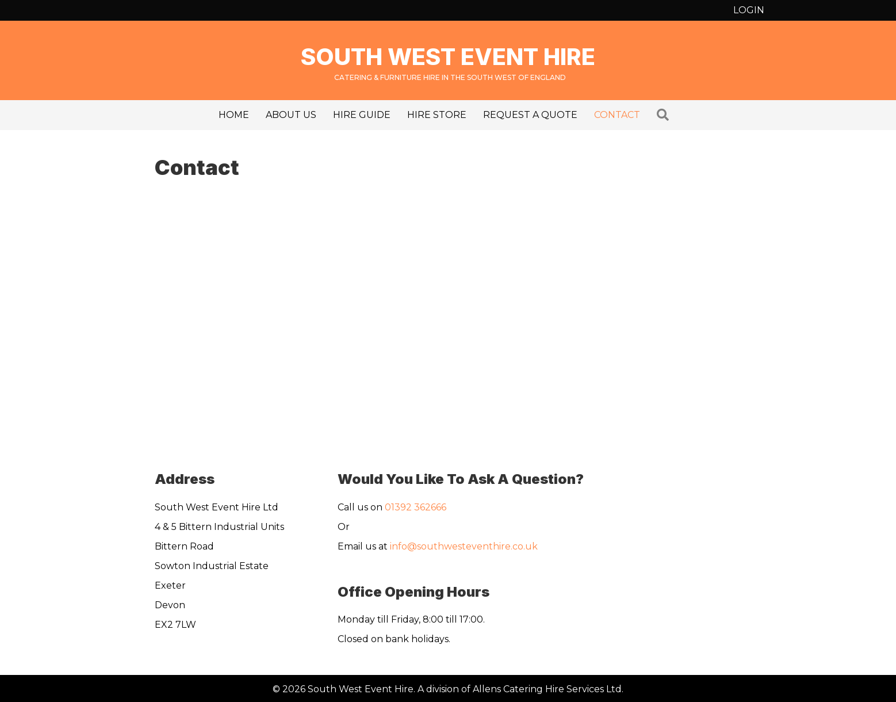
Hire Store (436, 114)
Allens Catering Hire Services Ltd (547, 689)
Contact (617, 114)
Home (234, 114)
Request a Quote (530, 114)
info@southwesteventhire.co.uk (464, 546)
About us (291, 114)
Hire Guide (361, 114)
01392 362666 (415, 507)
